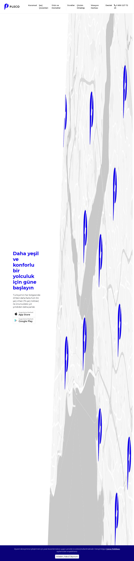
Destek (109, 5)
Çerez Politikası (113, 549)
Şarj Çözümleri (43, 6)
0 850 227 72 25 (121, 6)
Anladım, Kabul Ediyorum (67, 556)
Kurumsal (32, 5)
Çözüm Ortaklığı (81, 6)
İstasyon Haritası (95, 6)
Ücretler (71, 5)
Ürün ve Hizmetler (56, 6)
